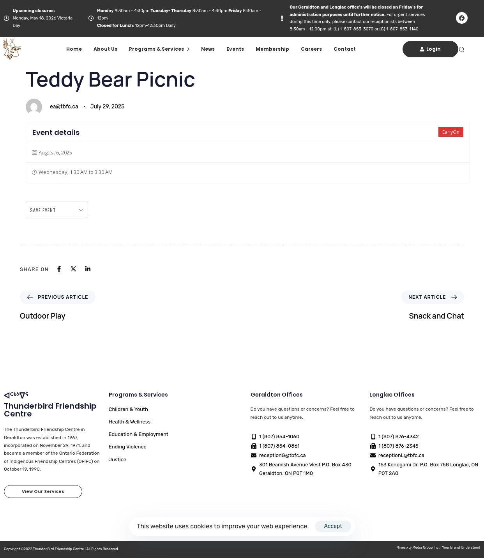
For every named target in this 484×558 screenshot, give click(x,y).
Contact (345, 49)
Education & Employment (138, 434)
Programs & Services (159, 49)
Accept (333, 526)
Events (235, 49)
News (208, 49)
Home (74, 49)
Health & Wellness (129, 422)
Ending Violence (128, 447)
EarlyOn (450, 132)
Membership (272, 49)
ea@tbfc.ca (64, 106)
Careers (311, 49)
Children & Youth (128, 409)
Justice (117, 459)
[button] (461, 49)
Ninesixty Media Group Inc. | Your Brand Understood (438, 547)
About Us (105, 49)
